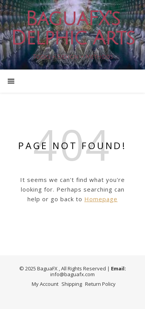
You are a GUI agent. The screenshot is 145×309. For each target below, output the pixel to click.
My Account (45, 283)
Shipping (71, 283)
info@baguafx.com (72, 274)
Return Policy (100, 283)
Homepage (101, 199)
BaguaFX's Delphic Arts (72, 28)
